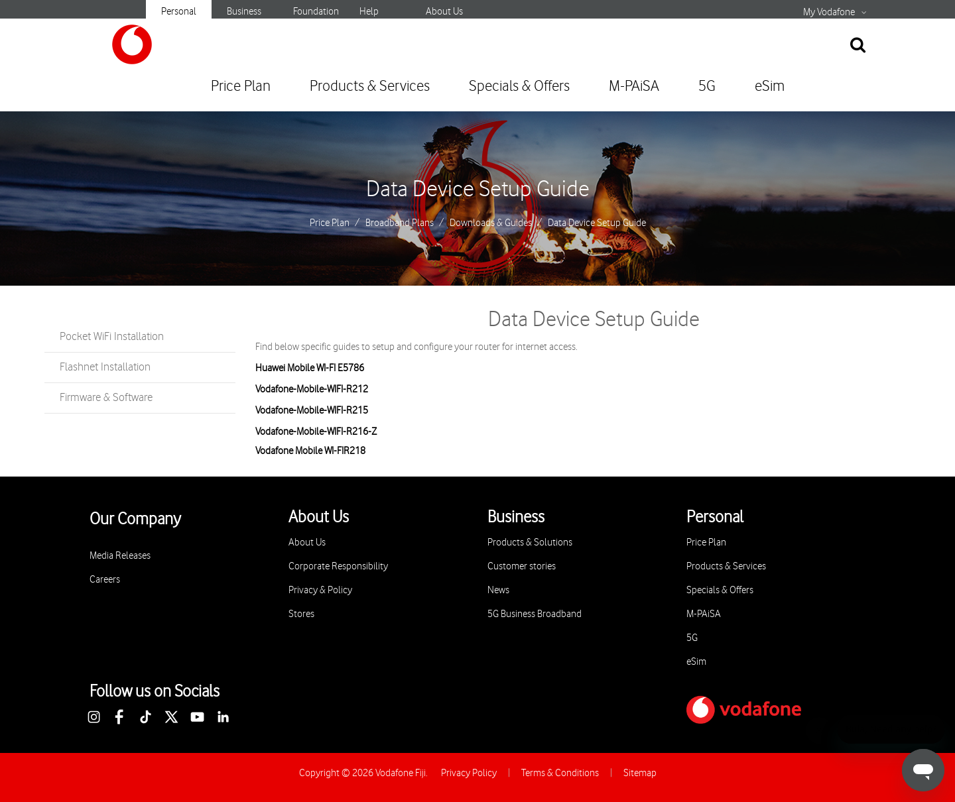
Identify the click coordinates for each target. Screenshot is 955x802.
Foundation (316, 11)
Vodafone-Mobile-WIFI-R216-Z (316, 431)
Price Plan (241, 86)
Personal (178, 11)
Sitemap (640, 773)
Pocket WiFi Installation (112, 337)
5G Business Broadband (534, 614)
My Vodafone (829, 12)
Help (369, 11)
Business (244, 11)
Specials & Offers (519, 86)
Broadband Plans (399, 223)
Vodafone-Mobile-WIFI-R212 (311, 389)
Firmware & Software (106, 398)
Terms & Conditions (560, 773)
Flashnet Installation (105, 367)
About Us (444, 11)
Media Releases (120, 555)
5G (707, 86)
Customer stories (521, 566)
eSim (770, 86)
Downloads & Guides (491, 223)
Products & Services (370, 86)
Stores (301, 614)
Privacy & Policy (320, 590)
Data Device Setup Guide (478, 189)
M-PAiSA (634, 86)
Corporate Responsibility (338, 566)
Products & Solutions (529, 542)
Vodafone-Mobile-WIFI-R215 (311, 410)
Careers (105, 579)
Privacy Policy (469, 773)
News (498, 590)
